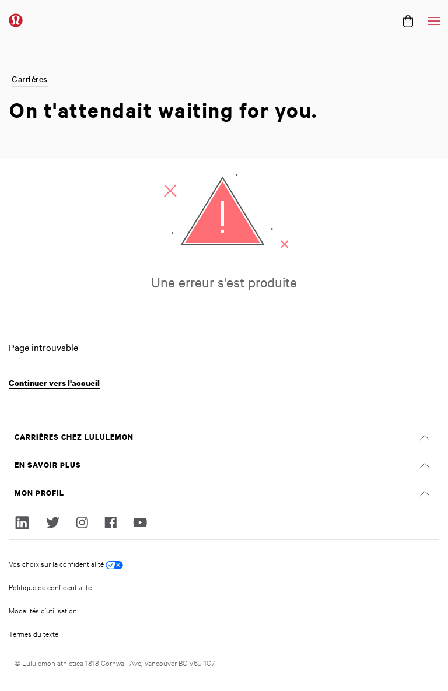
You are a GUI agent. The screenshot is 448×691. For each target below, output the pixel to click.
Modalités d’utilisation (43, 610)
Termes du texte (33, 633)
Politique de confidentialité (50, 586)
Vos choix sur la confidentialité (66, 563)
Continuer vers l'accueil (54, 382)
